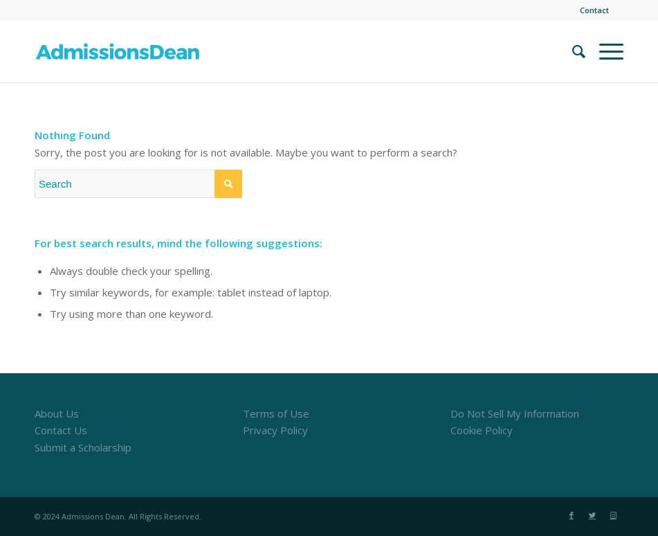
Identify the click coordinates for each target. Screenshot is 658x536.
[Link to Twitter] (592, 515)
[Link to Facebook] (571, 515)
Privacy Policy (275, 430)
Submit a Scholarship (83, 447)
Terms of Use (276, 413)
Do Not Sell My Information (514, 413)
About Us (57, 413)
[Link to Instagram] (613, 515)
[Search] (571, 51)
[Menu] (604, 51)
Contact (594, 10)
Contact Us (61, 430)
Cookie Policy (481, 430)
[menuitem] (591, 10)
